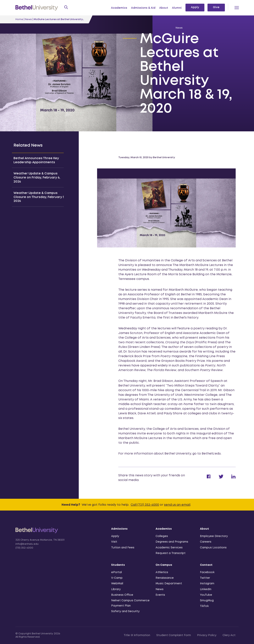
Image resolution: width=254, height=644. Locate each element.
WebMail (117, 583)
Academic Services (169, 547)
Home (19, 19)
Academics (119, 8)
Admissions (119, 529)
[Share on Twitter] (217, 477)
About (163, 8)
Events (160, 595)
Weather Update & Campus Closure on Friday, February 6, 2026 (37, 177)
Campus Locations (213, 547)
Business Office (122, 595)
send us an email (177, 504)
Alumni (177, 8)
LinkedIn (205, 589)
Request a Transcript (170, 553)
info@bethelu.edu (27, 544)
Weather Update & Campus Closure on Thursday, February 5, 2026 (39, 197)
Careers (205, 542)
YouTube (206, 595)
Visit (114, 542)
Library (116, 589)
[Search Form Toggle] (66, 8)
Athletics (162, 572)
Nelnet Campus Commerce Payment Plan (130, 603)
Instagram (207, 583)
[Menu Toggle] (237, 8)
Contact (206, 565)
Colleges (162, 536)
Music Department (169, 583)
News (28, 19)
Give (216, 7)
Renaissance (165, 578)
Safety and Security (125, 611)
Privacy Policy (206, 635)
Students (118, 565)
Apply (195, 7)
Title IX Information (137, 635)
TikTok (204, 606)
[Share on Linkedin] (229, 477)
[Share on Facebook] (205, 477)
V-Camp (117, 578)
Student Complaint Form (173, 635)
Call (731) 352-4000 (145, 504)
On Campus (164, 565)
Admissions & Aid (143, 8)
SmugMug (207, 600)
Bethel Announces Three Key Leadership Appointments (36, 160)
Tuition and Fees (122, 547)
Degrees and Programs (172, 542)
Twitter (205, 578)
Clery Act (229, 635)
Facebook (207, 572)
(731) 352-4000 (24, 548)
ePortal (116, 572)
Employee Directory (214, 536)
